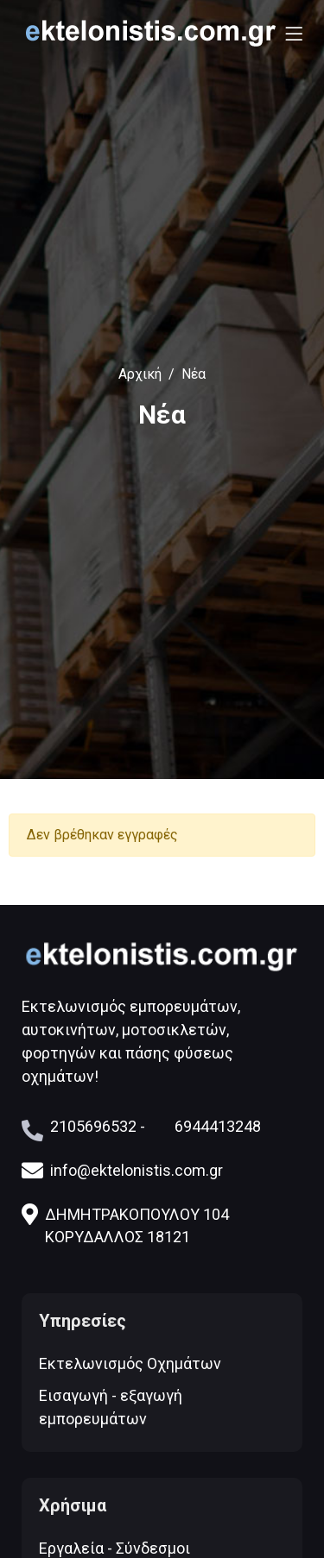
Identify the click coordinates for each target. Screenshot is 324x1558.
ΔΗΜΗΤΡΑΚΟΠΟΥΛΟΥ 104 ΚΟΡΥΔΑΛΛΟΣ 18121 (125, 1224)
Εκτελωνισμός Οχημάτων (130, 1363)
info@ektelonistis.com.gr (122, 1170)
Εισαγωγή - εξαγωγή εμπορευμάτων (110, 1407)
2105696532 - (97, 1126)
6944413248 (218, 1126)
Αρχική (140, 374)
